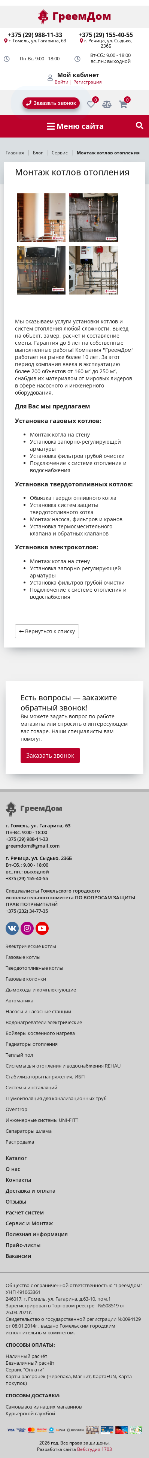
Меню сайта (75, 126)
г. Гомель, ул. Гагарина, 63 (37, 40)
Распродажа (20, 1141)
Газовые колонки (26, 978)
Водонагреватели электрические (44, 1022)
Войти (62, 82)
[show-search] (139, 126)
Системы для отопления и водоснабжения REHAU (63, 1065)
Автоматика (19, 1000)
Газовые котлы (23, 957)
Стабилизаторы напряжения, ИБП (45, 1076)
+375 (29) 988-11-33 (35, 35)
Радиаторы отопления (32, 1044)
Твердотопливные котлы (34, 968)
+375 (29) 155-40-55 (106, 35)
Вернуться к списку (47, 631)
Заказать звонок (50, 755)
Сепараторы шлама (29, 1131)
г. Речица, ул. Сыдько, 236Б (108, 43)
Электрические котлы (31, 946)
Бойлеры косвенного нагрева (40, 1033)
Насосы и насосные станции (38, 1011)
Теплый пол (19, 1054)
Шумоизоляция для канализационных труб (56, 1098)
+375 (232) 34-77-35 (27, 911)
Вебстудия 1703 (94, 1449)
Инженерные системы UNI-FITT (42, 1120)
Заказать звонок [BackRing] (51, 103)
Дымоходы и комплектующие (41, 989)
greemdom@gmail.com (33, 845)
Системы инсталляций (31, 1087)
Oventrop (16, 1109)
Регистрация (87, 82)
